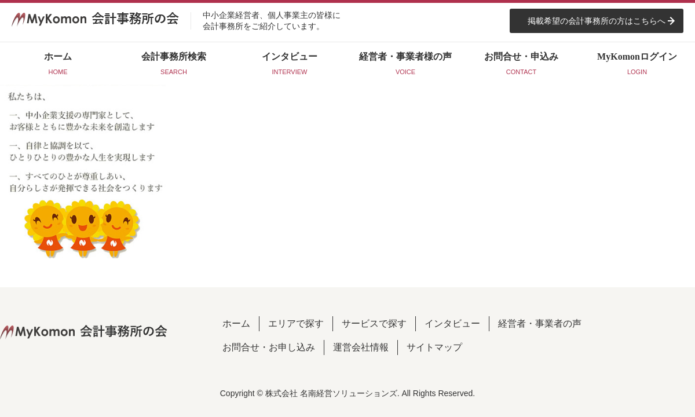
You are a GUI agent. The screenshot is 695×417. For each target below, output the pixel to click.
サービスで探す (374, 323)
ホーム (236, 323)
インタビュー (452, 323)
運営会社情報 (361, 347)
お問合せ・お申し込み (268, 347)
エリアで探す (296, 323)
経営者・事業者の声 (539, 323)
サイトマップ (434, 347)
